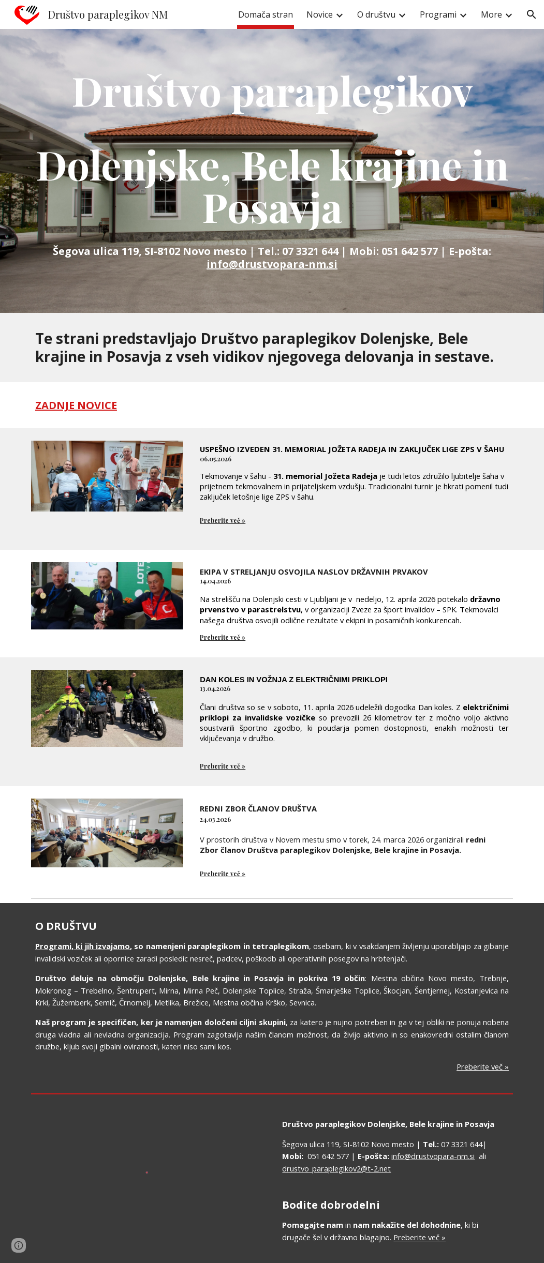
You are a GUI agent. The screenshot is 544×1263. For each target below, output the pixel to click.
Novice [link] (319, 14)
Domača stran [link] (265, 14)
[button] (531, 14)
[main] (272, 171)
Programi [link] (438, 14)
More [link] (491, 14)
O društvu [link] (376, 14)
